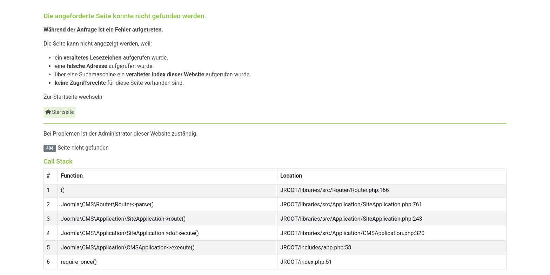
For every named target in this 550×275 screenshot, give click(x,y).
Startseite (59, 112)
